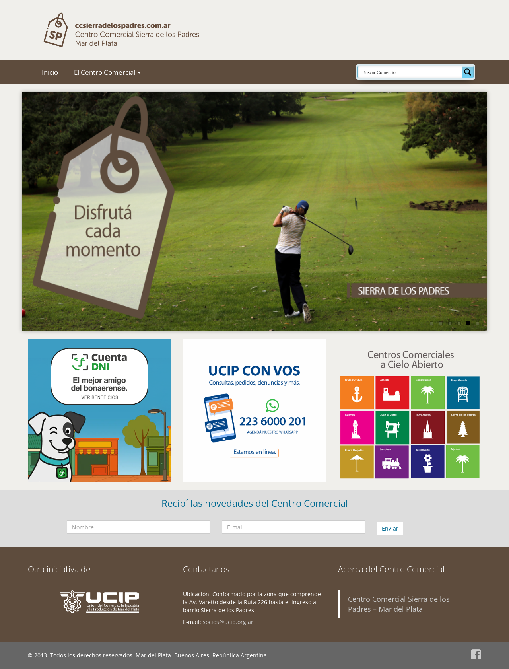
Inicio (50, 72)
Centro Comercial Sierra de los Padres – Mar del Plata (399, 604)
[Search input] (410, 72)
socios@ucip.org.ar (228, 622)
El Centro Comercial (107, 72)
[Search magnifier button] (467, 72)
